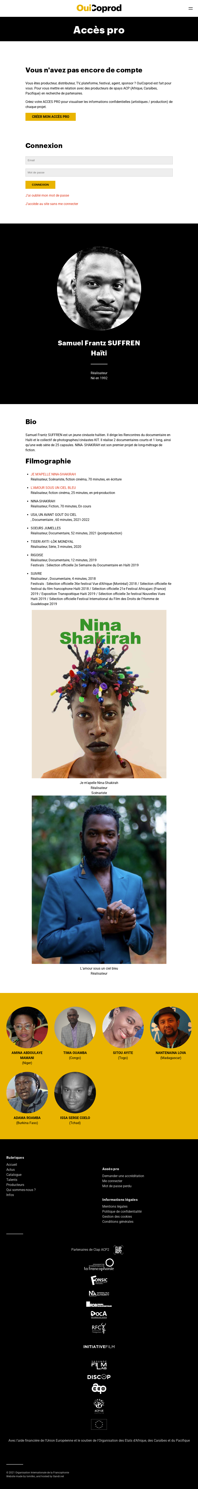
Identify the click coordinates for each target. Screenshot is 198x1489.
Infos (10, 1195)
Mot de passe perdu (117, 1186)
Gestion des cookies (117, 1217)
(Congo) (75, 1033)
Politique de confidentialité (122, 1212)
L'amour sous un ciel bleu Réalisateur (99, 885)
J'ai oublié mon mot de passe (47, 195)
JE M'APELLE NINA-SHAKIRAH (53, 474)
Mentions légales (115, 1206)
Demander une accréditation (123, 1176)
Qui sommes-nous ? (21, 1190)
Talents (11, 1180)
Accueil (11, 1165)
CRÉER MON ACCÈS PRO (50, 117)
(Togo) (123, 1033)
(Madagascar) (171, 1033)
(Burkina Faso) (27, 1098)
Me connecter (112, 1181)
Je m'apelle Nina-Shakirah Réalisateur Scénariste (99, 702)
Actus (10, 1170)
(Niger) (27, 1036)
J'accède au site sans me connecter (51, 204)
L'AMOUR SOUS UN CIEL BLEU (53, 488)
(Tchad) (75, 1098)
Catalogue (13, 1175)
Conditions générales (117, 1222)
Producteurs (15, 1185)
